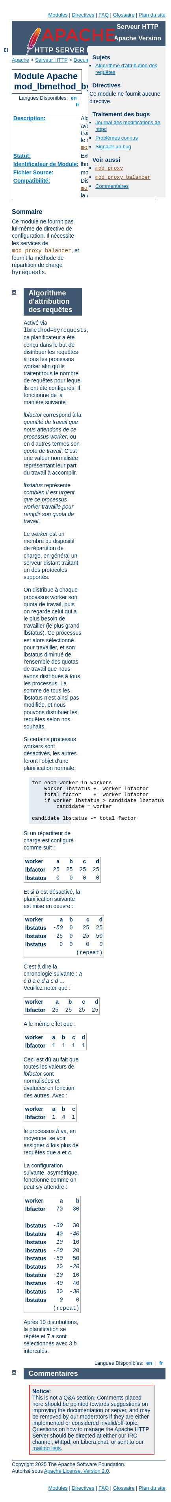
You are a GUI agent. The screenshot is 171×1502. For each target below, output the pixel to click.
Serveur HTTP (51, 60)
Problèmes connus (116, 138)
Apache (20, 60)
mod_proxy (109, 168)
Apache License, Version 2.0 (76, 1471)
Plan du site (152, 15)
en (73, 98)
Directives (83, 15)
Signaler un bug (113, 146)
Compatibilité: (31, 181)
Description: (29, 118)
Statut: (22, 156)
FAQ (104, 15)
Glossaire (124, 15)
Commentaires (112, 186)
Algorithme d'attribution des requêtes (50, 301)
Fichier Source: (33, 172)
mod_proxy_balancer (41, 251)
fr (77, 105)
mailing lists (46, 1448)
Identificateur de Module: (46, 164)
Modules (57, 15)
